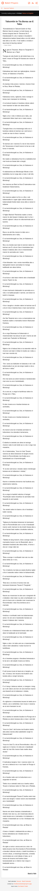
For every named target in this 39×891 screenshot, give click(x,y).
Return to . (28, 13)
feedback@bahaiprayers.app (23, 884)
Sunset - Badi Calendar (24, 881)
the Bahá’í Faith (23, 886)
